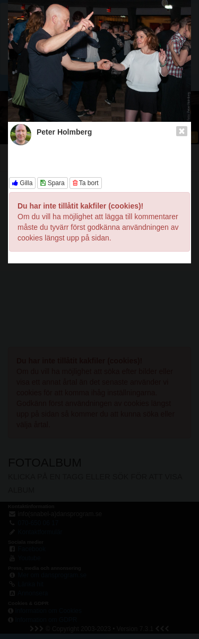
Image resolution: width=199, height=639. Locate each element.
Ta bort (86, 183)
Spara (52, 183)
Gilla (22, 183)
